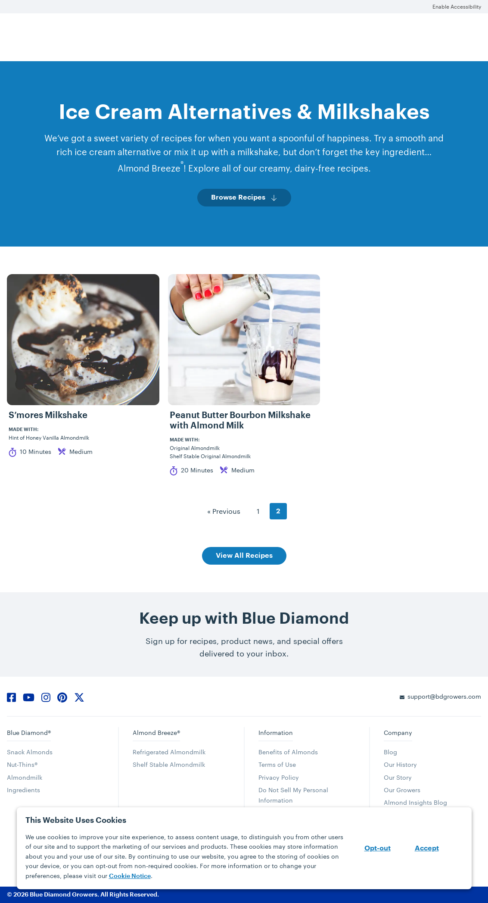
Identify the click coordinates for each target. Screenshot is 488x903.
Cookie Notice (130, 876)
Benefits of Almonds (288, 752)
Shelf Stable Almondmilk (169, 764)
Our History (400, 764)
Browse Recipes (238, 197)
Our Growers (402, 790)
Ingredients (23, 790)
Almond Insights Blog (415, 802)
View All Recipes (244, 555)
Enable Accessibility (456, 6)
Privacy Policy (278, 777)
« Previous (223, 511)
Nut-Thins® (22, 764)
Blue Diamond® (29, 732)
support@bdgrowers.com (444, 696)
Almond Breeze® (156, 732)
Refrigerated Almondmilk (169, 752)
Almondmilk (24, 777)
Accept (427, 848)
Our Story (398, 777)
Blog (390, 752)
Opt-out (377, 848)
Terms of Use (277, 764)
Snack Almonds (30, 752)
